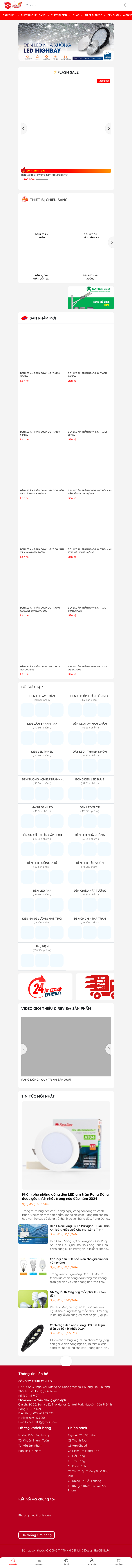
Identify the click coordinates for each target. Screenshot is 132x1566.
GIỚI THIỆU (9, 15)
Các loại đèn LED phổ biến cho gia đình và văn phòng (79, 1260)
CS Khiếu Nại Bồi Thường (84, 1481)
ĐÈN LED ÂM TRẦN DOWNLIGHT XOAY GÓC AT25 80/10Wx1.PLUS (40, 609)
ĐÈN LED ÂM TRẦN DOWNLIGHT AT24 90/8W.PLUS (88, 668)
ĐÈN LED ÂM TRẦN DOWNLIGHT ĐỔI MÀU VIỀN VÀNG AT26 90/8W (42, 551)
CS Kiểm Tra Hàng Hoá (83, 1451)
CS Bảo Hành (77, 1466)
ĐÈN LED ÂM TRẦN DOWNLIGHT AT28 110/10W (87, 375)
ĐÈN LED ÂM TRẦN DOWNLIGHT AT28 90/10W (40, 433)
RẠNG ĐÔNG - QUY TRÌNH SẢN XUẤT (46, 1079)
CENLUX (104, 1550)
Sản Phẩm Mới (38, 318)
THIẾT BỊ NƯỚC (93, 15)
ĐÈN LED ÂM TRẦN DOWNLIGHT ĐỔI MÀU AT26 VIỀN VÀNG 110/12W (89, 551)
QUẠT (76, 15)
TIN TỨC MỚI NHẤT (38, 1096)
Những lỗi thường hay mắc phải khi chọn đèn (78, 1293)
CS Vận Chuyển (78, 1445)
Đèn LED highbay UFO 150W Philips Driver (44, 175)
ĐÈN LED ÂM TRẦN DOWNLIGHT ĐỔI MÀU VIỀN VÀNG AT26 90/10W (42, 492)
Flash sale (66, 72)
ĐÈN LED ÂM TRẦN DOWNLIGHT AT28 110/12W (40, 375)
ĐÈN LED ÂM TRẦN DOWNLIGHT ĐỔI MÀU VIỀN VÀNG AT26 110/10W (89, 492)
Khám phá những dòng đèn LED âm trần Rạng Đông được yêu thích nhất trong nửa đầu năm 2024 (65, 1196)
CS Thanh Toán (78, 1440)
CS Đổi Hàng (76, 1456)
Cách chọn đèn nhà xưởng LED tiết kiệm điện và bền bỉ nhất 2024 (77, 1326)
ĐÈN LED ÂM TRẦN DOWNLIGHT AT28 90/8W (87, 433)
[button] (111, 242)
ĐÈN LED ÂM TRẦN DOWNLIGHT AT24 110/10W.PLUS (40, 668)
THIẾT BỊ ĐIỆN (59, 15)
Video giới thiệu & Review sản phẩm (56, 1008)
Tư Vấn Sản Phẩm (30, 1445)
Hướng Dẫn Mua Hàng (33, 1435)
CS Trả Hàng (76, 1461)
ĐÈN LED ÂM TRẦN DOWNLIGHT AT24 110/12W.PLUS (88, 609)
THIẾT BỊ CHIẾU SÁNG (33, 15)
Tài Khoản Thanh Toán (33, 1440)
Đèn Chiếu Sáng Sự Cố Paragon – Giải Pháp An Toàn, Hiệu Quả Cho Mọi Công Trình (80, 1227)
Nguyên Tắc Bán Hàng (83, 1435)
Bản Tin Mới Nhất (29, 1451)
